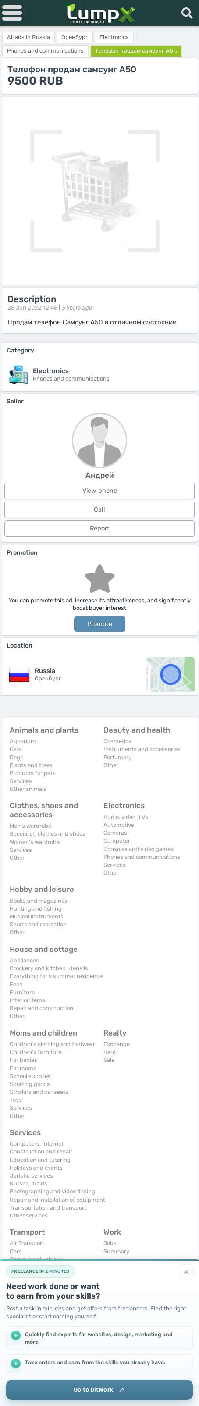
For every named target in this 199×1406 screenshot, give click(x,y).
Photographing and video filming (52, 1191)
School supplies (30, 1076)
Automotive (118, 825)
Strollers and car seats (39, 1092)
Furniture (22, 992)
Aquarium (23, 741)
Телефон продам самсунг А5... (136, 50)
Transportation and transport (48, 1207)
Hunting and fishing (36, 908)
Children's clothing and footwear (52, 1044)
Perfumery (117, 757)
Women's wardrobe (35, 842)
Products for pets (33, 773)
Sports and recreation (38, 924)
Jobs (110, 1243)
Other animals (28, 789)
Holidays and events (36, 1167)
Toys (16, 1099)
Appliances (24, 960)
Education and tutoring (40, 1160)
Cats (16, 749)
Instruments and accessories (142, 749)
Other (110, 765)
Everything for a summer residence (56, 976)
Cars (16, 1251)
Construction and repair (41, 1151)
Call (99, 509)
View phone (99, 491)
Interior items (27, 1000)
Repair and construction (41, 1008)
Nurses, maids (28, 1183)
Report (100, 528)
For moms (23, 1068)
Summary (116, 1251)
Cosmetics (117, 741)
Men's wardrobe (30, 825)
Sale (108, 1060)
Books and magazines (39, 900)
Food (16, 984)
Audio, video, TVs (125, 817)
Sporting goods (30, 1084)
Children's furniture (35, 1052)
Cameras (115, 832)
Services (21, 781)
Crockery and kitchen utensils (49, 968)
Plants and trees (31, 765)
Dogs (16, 757)
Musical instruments (37, 916)
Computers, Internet (37, 1143)
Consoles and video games (138, 849)
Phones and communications (141, 857)
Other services (29, 1215)
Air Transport (27, 1243)
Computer (116, 840)
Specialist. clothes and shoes (47, 833)
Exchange (116, 1044)
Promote (99, 624)
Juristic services (31, 1175)
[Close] (186, 1271)
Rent (109, 1052)
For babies (23, 1060)
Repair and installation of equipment (57, 1199)
